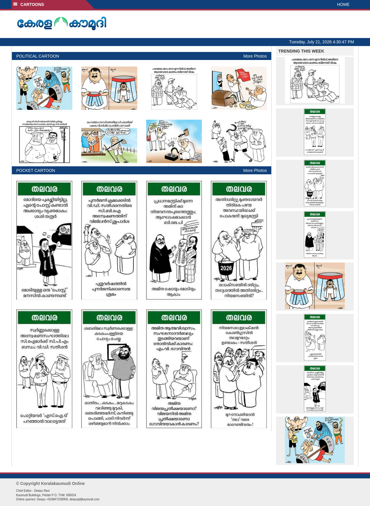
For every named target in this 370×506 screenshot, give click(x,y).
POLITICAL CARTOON (37, 56)
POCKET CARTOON (35, 170)
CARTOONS (28, 4)
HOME (343, 4)
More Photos (255, 56)
